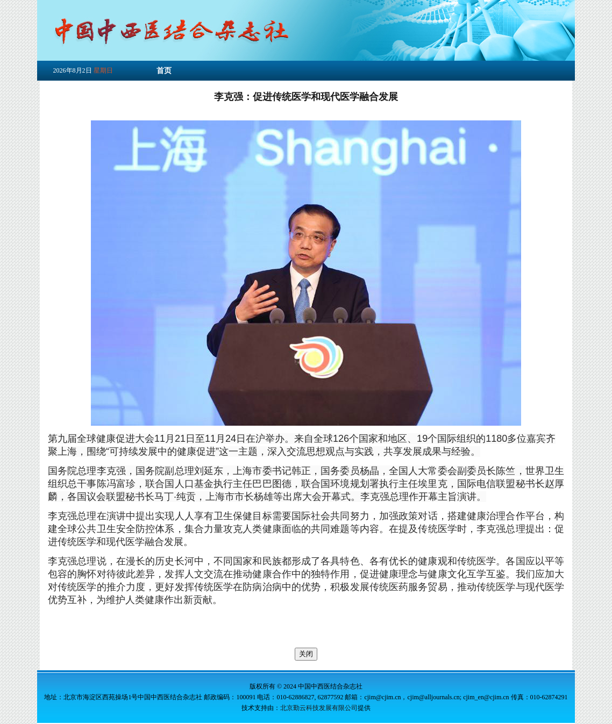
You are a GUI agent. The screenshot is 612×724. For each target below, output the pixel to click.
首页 (164, 71)
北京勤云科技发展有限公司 (319, 708)
